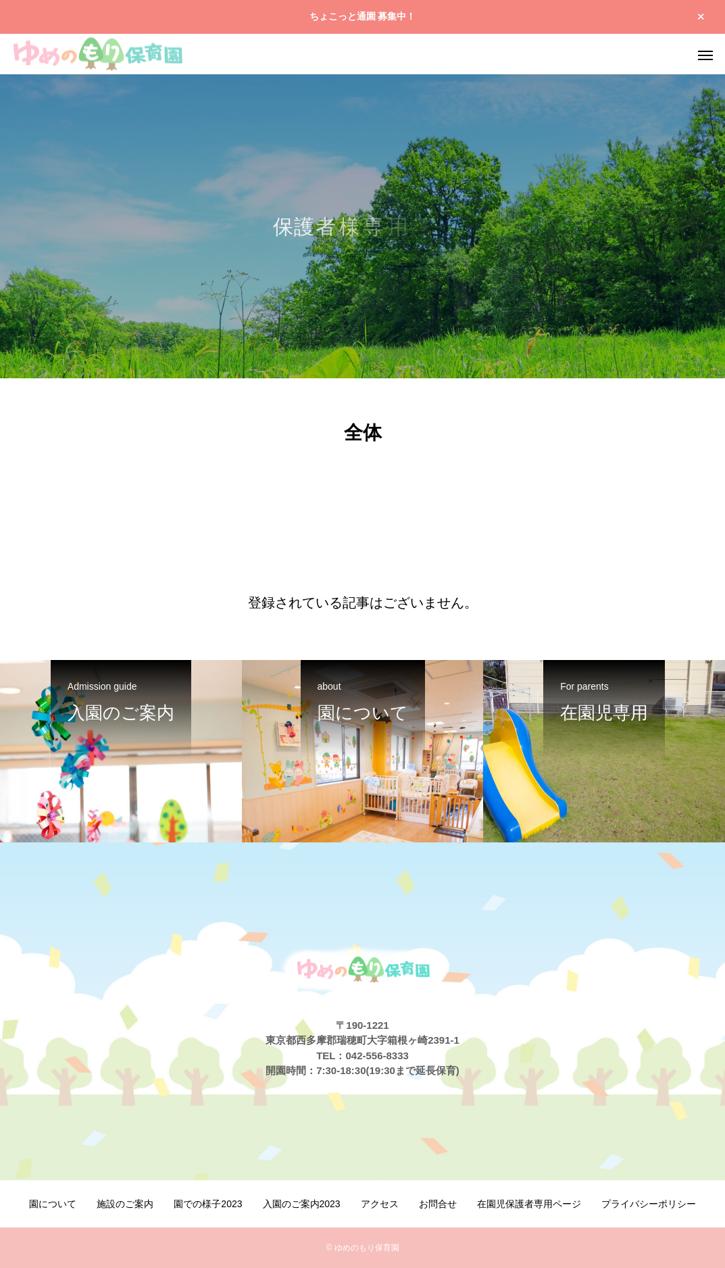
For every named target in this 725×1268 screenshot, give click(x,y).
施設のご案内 (125, 1203)
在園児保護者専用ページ (529, 1203)
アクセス (380, 1203)
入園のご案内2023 (302, 1203)
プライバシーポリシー (648, 1203)
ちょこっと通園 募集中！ (362, 16)
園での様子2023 (208, 1203)
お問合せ (438, 1203)
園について (52, 1203)
